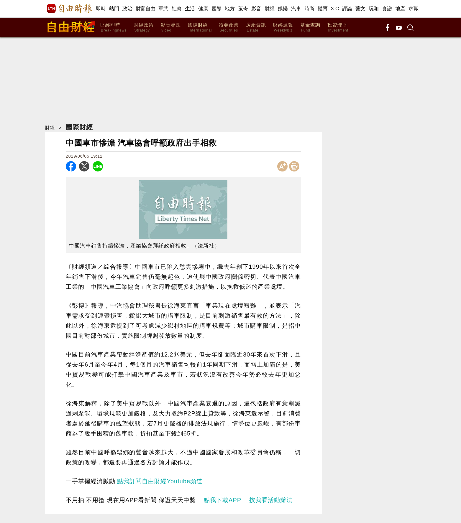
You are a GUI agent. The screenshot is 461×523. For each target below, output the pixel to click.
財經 (270, 8)
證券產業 (229, 27)
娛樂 (283, 8)
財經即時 (113, 27)
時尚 (309, 8)
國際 (216, 8)
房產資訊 (256, 27)
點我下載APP (222, 500)
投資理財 (337, 27)
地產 (400, 8)
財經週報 (283, 27)
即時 (101, 8)
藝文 (360, 8)
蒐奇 (243, 8)
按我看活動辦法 (271, 500)
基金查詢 (310, 27)
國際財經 (200, 27)
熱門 (114, 8)
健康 (203, 8)
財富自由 (145, 8)
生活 (190, 8)
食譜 (387, 8)
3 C (335, 8)
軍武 (163, 8)
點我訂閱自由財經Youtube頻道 (160, 481)
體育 (323, 8)
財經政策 (144, 27)
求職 (413, 8)
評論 (347, 8)
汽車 (296, 8)
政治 (127, 8)
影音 (256, 8)
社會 (177, 8)
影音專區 (171, 27)
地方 (230, 8)
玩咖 (374, 8)
